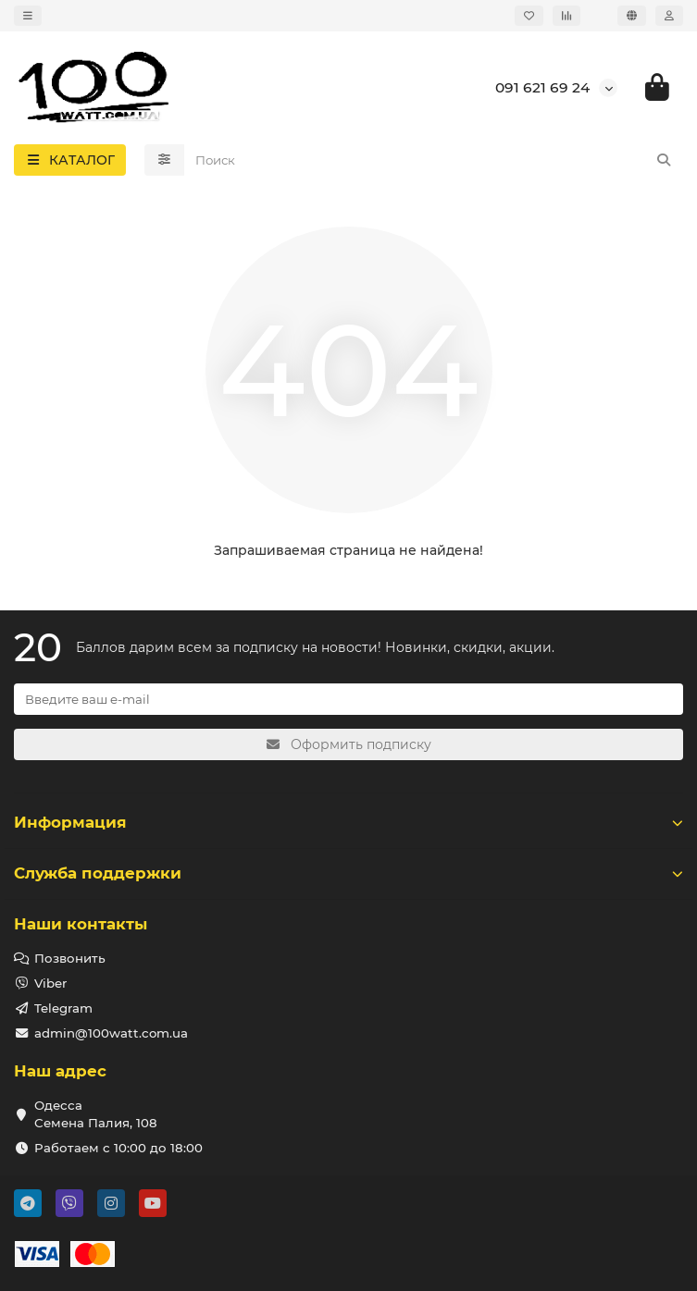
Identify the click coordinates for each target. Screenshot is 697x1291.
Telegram (63, 1008)
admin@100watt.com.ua (111, 1033)
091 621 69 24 (542, 87)
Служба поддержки (348, 873)
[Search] (434, 160)
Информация (348, 822)
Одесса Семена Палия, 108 (95, 1114)
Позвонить (70, 958)
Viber (50, 983)
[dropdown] (28, 16)
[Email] (348, 699)
